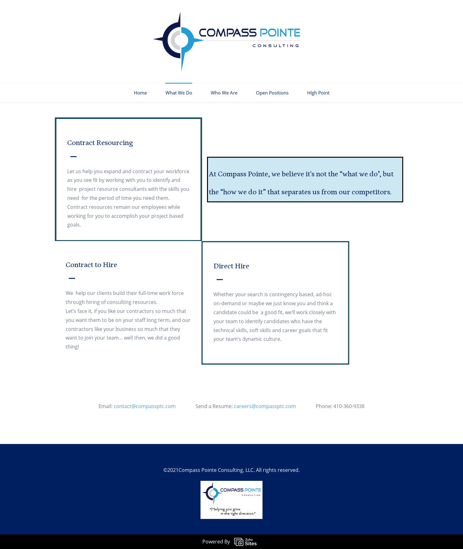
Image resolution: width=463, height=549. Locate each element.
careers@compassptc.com (270, 406)
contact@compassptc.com (150, 406)
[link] (231, 485)
